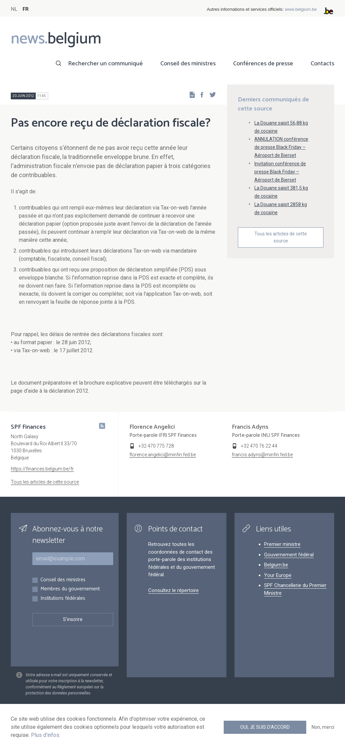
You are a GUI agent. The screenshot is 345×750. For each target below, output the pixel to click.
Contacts (322, 64)
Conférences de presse (263, 64)
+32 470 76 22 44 (259, 446)
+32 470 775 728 (156, 446)
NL (14, 9)
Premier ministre (282, 544)
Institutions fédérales (62, 598)
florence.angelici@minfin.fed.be (162, 454)
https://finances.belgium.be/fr (42, 468)
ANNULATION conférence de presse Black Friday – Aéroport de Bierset (281, 147)
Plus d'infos (45, 735)
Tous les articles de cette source (280, 237)
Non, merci (323, 727)
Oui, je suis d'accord (265, 727)
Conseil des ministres (188, 64)
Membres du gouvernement (70, 589)
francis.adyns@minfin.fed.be (262, 454)
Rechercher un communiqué (105, 64)
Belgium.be (276, 565)
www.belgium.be (301, 9)
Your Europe (277, 575)
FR (26, 9)
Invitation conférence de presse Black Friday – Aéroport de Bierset (280, 172)
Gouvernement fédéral (289, 555)
